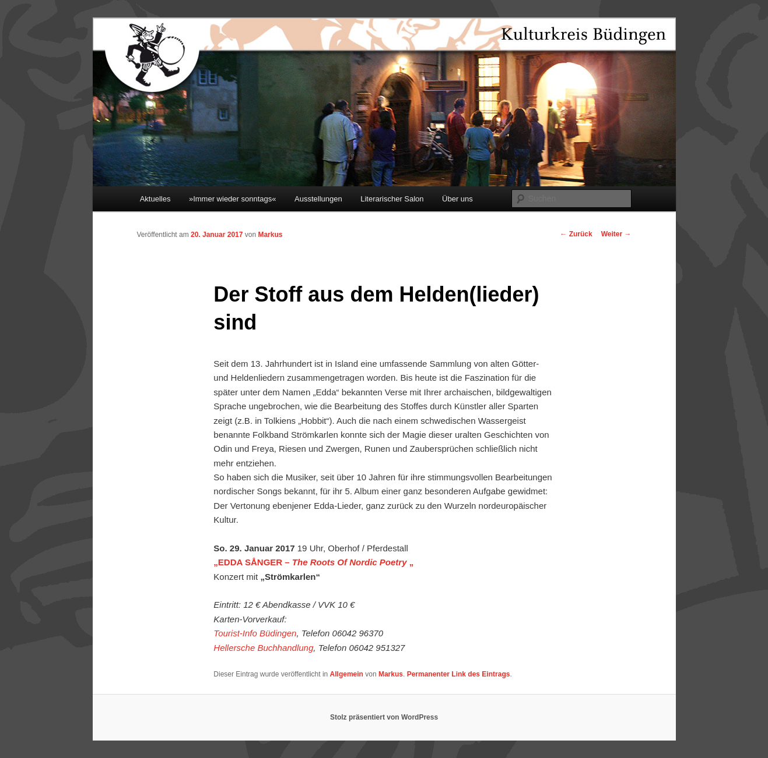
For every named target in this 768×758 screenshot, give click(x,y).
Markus (270, 235)
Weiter (616, 234)
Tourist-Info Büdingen (254, 633)
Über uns (457, 198)
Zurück (576, 234)
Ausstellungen (318, 198)
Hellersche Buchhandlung (263, 648)
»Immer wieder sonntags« (232, 198)
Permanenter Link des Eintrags (458, 674)
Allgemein (346, 674)
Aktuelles (155, 198)
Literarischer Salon (391, 198)
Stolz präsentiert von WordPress (384, 717)
